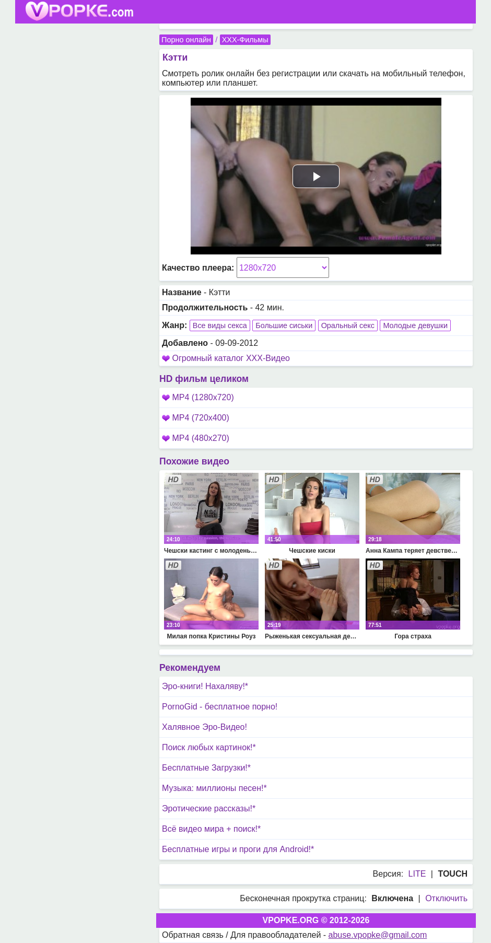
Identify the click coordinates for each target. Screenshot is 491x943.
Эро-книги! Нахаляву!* (205, 686)
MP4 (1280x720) (198, 397)
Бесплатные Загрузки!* (206, 767)
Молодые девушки (415, 325)
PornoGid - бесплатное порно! (219, 706)
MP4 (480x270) (195, 438)
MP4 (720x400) (195, 417)
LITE (417, 873)
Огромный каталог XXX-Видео (231, 358)
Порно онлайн (186, 40)
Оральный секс (348, 325)
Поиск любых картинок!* (209, 747)
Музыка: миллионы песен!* (214, 788)
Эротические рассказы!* (208, 808)
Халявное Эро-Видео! (204, 727)
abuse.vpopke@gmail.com (378, 934)
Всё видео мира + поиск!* (211, 828)
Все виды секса (220, 325)
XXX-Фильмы (245, 40)
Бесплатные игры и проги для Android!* (238, 849)
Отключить (446, 898)
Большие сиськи (283, 325)
